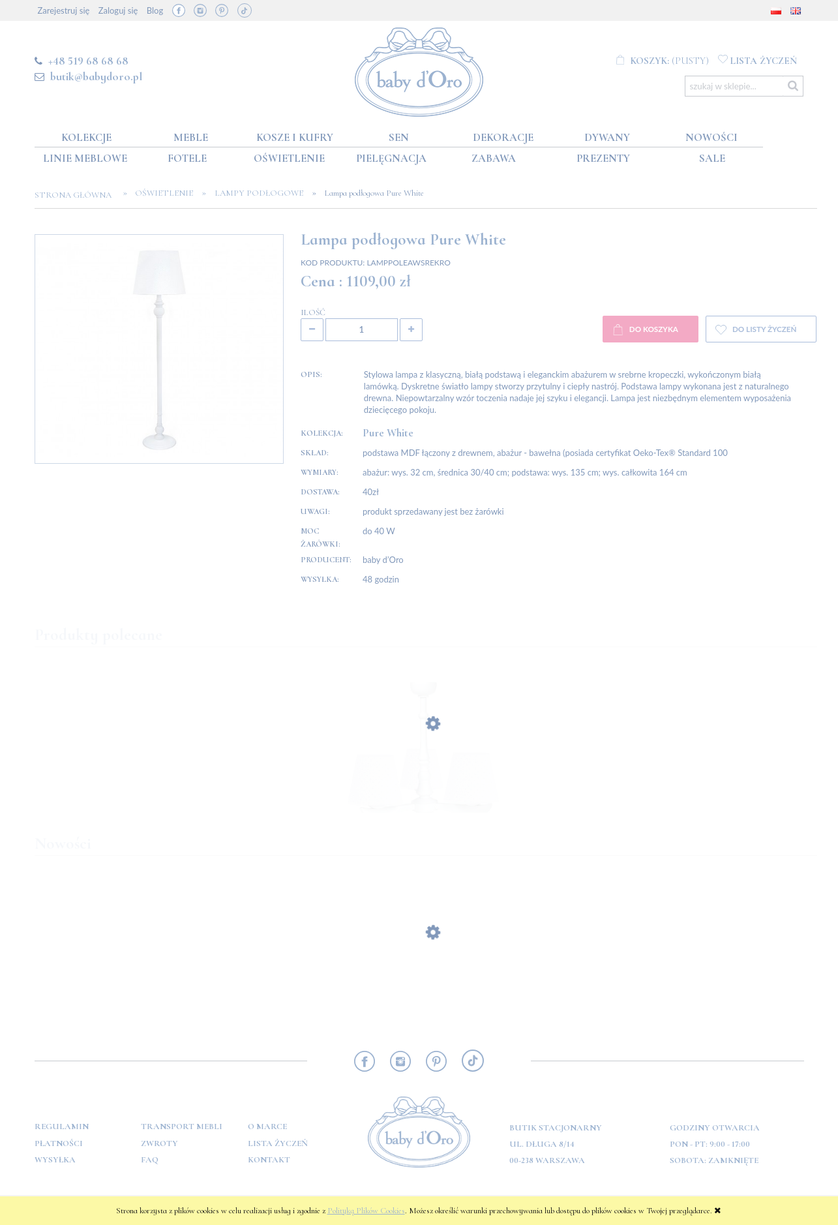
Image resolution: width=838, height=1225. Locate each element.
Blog (155, 10)
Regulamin (62, 1126)
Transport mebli (181, 1126)
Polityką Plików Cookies (366, 1210)
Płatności (59, 1143)
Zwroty (159, 1143)
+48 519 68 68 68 (88, 60)
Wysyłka (55, 1160)
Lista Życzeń (278, 1143)
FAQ (149, 1160)
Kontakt (269, 1160)
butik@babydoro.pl (96, 76)
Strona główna (77, 195)
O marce (267, 1126)
